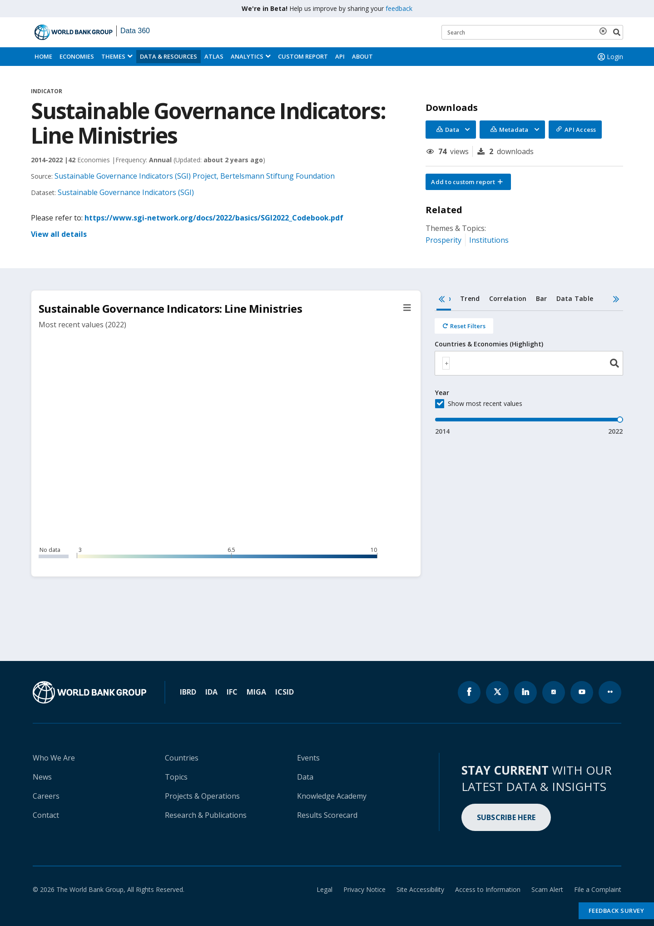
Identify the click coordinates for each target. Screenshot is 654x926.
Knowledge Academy (332, 796)
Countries (181, 758)
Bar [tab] (541, 298)
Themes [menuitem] (113, 56)
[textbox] (446, 363)
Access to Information (487, 889)
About (362, 56)
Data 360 (135, 31)
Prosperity (443, 240)
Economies (76, 56)
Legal (324, 889)
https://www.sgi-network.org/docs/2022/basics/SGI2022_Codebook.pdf (213, 218)
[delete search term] (605, 30)
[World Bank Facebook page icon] (469, 692)
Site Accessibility (420, 889)
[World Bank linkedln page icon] (525, 692)
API (340, 56)
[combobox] (529, 363)
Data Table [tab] (575, 298)
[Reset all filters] (464, 326)
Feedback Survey (616, 910)
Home (43, 56)
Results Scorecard (327, 815)
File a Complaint (597, 889)
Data (305, 777)
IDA (211, 692)
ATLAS (213, 56)
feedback (399, 8)
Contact (46, 815)
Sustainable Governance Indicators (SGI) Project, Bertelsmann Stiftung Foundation (194, 176)
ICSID (284, 692)
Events (308, 758)
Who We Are (54, 758)
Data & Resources (168, 56)
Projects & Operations (202, 796)
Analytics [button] (247, 56)
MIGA (256, 692)
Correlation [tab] (508, 298)
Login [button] (609, 56)
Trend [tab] (470, 298)
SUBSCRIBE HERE (506, 817)
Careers (46, 796)
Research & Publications (206, 815)
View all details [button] (59, 234)
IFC (232, 692)
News (42, 777)
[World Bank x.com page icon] (497, 692)
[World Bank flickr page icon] (609, 692)
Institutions (489, 240)
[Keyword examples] (532, 32)
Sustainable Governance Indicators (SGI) (126, 192)
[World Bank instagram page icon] (553, 692)
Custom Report (303, 56)
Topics (176, 777)
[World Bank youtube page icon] (581, 692)
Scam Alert (547, 889)
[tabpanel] (529, 373)
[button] (468, 182)
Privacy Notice (364, 889)
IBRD (188, 692)
